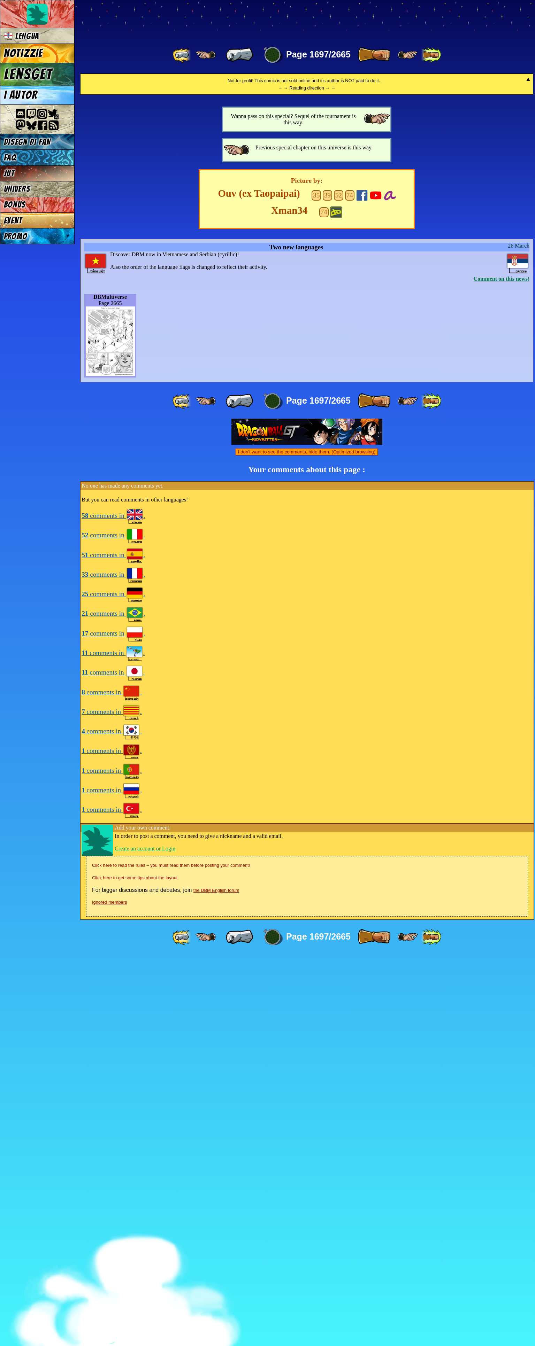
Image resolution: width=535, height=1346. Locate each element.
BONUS (15, 204)
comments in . (113, 905)
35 (316, 585)
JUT (9, 173)
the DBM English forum (216, 1280)
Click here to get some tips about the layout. (135, 1267)
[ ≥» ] (407, 55)
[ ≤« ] (205, 55)
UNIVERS (17, 189)
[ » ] (374, 55)
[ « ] (239, 55)
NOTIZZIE (23, 53)
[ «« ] (182, 55)
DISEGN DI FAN (27, 142)
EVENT (13, 220)
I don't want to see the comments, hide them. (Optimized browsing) (306, 841)
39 (327, 585)
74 (349, 585)
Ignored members (109, 1291)
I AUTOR (21, 95)
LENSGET (28, 74)
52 (338, 585)
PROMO (16, 236)
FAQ (10, 157)
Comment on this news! (501, 668)
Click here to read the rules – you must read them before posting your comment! (171, 1255)
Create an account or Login (145, 1238)
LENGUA (21, 36)
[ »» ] (431, 55)
